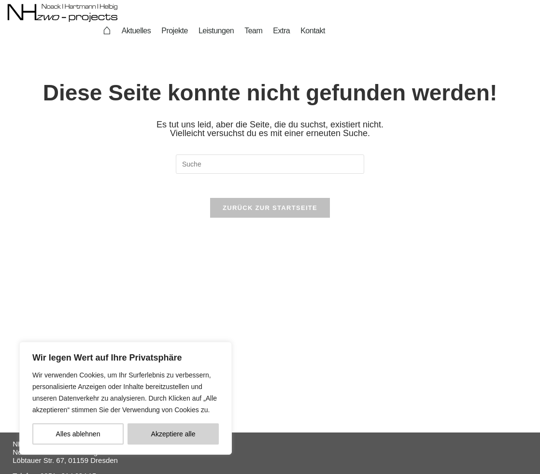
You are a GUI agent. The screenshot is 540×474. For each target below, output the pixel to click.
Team (253, 31)
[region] (125, 398)
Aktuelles (136, 31)
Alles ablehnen (78, 434)
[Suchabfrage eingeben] (270, 164)
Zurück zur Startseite (270, 212)
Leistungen (216, 31)
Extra (281, 31)
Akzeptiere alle (173, 434)
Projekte (174, 31)
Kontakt (312, 31)
